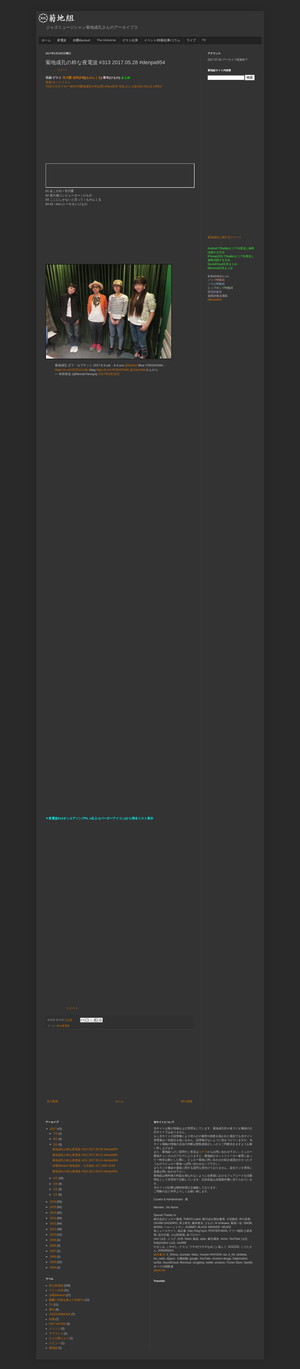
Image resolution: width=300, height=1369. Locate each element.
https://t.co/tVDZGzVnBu (72, 370)
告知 (49, 82)
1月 (55, 1194)
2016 (53, 1201)
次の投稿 (52, 1101)
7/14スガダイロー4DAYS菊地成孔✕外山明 (75, 86)
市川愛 (67, 77)
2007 (53, 1251)
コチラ (203, 1152)
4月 (55, 1178)
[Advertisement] (120, 126)
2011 (53, 1229)
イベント (54, 1328)
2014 (53, 1212)
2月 (55, 1189)
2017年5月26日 (108, 374)
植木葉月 (159, 1254)
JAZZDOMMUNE (60, 1314)
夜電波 (61, 40)
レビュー (54, 1343)
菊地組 (53, 1347)
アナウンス (56, 1333)
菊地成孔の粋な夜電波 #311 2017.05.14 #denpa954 (84, 1160)
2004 (53, 1267)
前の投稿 (186, 1101)
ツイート (62, 69)
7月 (55, 1133)
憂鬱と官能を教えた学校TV (66, 1300)
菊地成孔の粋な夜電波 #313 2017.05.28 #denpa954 (84, 1149)
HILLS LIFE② (153, 86)
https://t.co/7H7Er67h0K (112, 370)
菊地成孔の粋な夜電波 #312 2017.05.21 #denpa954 (84, 1155)
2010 (53, 1234)
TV (204, 40)
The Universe (106, 40)
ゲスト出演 (130, 40)
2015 (53, 1207)
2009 (53, 1240)
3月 (55, 1183)
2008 (53, 1245)
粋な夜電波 (63, 1025)
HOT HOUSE (57, 1324)
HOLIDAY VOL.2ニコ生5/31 (124, 86)
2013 (53, 1218)
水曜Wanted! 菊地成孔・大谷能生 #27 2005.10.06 (83, 1165)
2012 (53, 1223)
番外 (52, 1309)
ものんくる (93, 77)
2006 (53, 1256)
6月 (55, 1139)
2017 (53, 1128)
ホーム (46, 40)
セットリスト (61, 82)
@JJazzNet (138, 370)
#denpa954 (215, 299)
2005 (53, 1262)
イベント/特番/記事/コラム (162, 40)
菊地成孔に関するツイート (225, 237)
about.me (159, 1270)
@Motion (131, 365)
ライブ (191, 40)
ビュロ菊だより (59, 1338)
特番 (52, 1319)
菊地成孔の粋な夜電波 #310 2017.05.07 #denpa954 (84, 1171)
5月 (55, 1144)
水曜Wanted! (82, 40)
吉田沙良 (79, 77)
